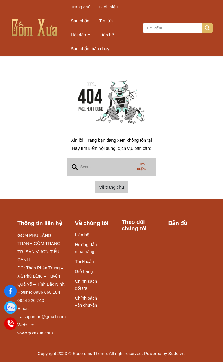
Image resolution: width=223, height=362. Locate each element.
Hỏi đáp (81, 35)
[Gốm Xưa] (10, 291)
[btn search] (207, 28)
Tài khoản (84, 261)
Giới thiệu (108, 6)
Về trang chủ (111, 187)
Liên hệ (107, 34)
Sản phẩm (81, 20)
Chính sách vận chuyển (86, 301)
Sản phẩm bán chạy (90, 48)
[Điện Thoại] (10, 323)
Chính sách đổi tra (86, 285)
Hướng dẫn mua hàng (86, 248)
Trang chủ (81, 6)
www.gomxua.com (35, 332)
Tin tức (106, 20)
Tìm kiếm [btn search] (141, 166)
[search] (177, 28)
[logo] (34, 27)
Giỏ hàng (84, 271)
